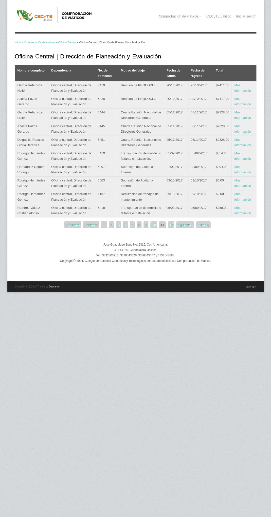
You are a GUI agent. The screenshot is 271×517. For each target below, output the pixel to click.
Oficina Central (67, 42)
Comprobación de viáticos (180, 16)
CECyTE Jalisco (218, 16)
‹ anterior (91, 225)
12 (171, 225)
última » (203, 225)
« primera (72, 225)
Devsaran (54, 286)
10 (153, 225)
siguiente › (185, 225)
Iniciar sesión (246, 16)
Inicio (18, 42)
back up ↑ (251, 286)
